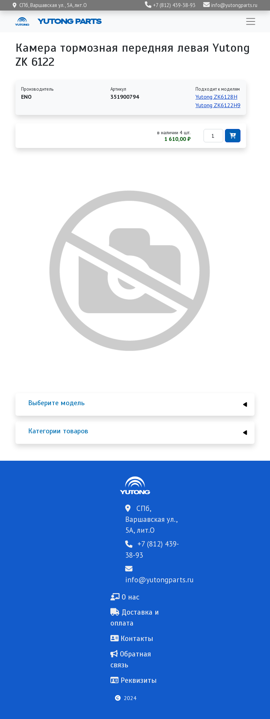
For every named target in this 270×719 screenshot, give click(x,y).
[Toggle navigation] (250, 21)
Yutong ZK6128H (216, 96)
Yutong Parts (69, 21)
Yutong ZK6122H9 (217, 105)
